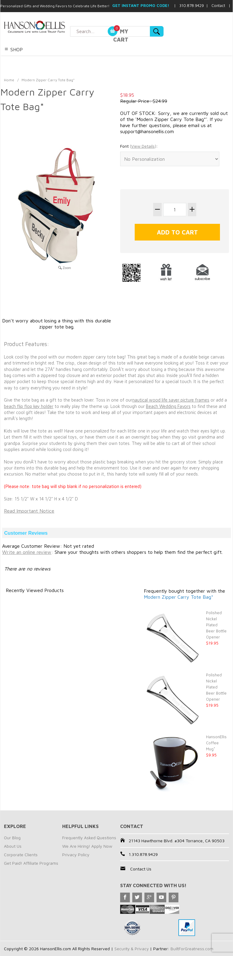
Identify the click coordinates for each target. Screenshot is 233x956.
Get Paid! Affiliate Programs (31, 863)
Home (9, 80)
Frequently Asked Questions (89, 837)
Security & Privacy (132, 948)
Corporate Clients (21, 854)
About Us (13, 846)
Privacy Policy (75, 854)
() (143, 146)
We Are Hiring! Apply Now (87, 846)
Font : (139, 146)
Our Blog (12, 837)
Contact (218, 5)
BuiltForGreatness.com (193, 948)
